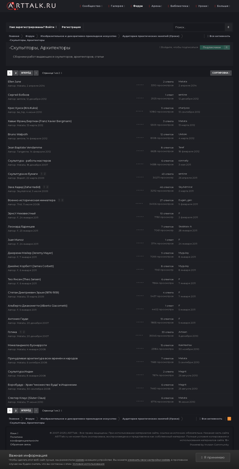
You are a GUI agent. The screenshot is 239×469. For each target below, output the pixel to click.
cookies (80, 459)
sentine (21, 98)
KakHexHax (185, 345)
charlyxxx (184, 107)
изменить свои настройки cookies (149, 459)
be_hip (21, 112)
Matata (21, 85)
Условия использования (88, 463)
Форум (138, 6)
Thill (19, 204)
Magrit (182, 371)
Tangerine (23, 151)
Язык (14, 433)
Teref (181, 147)
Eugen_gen (185, 200)
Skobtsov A (185, 226)
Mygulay (184, 252)
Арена (156, 6)
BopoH (21, 177)
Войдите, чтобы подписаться (179, 47)
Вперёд (26, 73)
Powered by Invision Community (209, 444)
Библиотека (180, 6)
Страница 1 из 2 (52, 73)
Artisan (183, 331)
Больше (223, 6)
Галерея (117, 6)
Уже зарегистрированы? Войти (33, 27)
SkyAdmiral (24, 191)
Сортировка (221, 73)
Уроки (203, 6)
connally (184, 160)
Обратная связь (20, 444)
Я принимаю (212, 457)
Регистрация (71, 27)
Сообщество (92, 6)
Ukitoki (183, 134)
